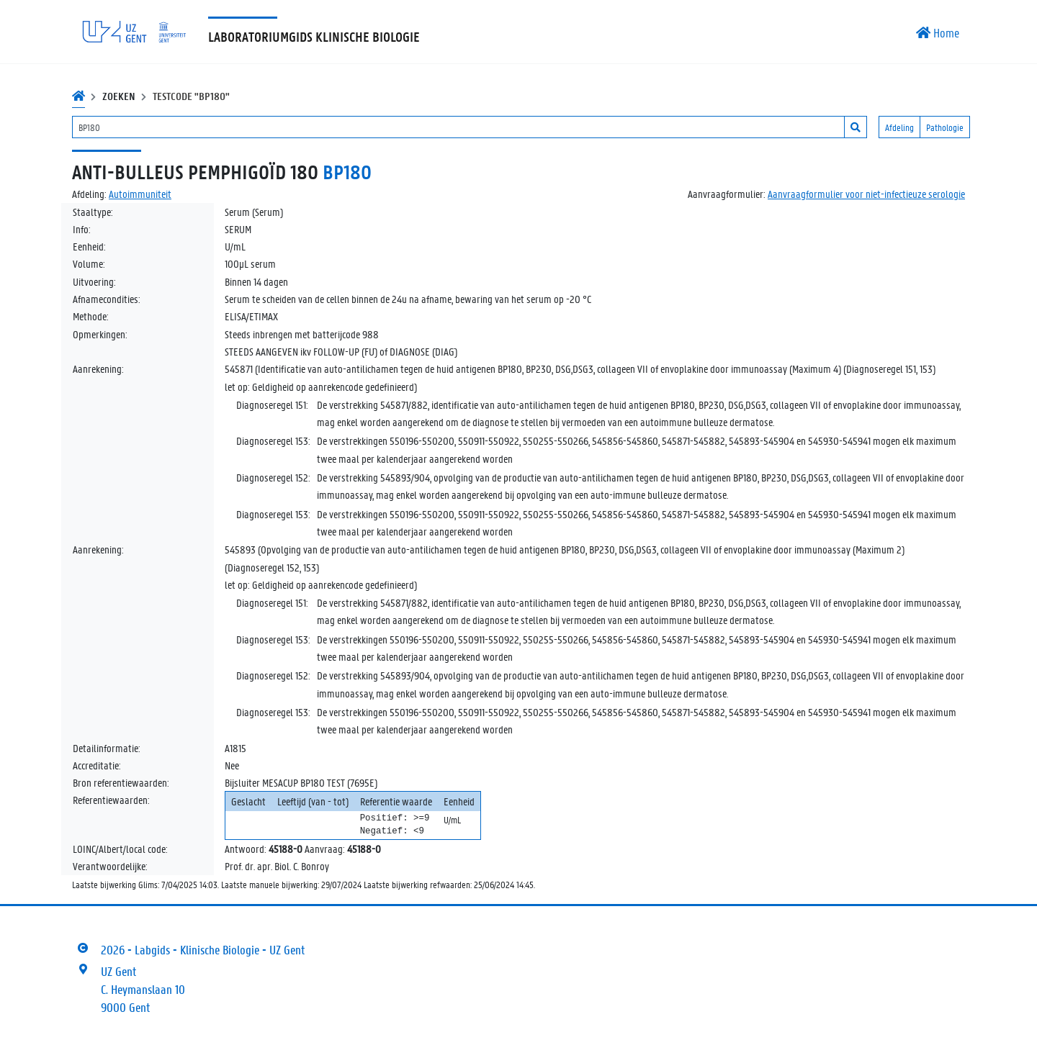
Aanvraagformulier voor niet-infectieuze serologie (866, 193)
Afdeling (899, 127)
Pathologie (945, 127)
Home (937, 32)
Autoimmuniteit (140, 193)
